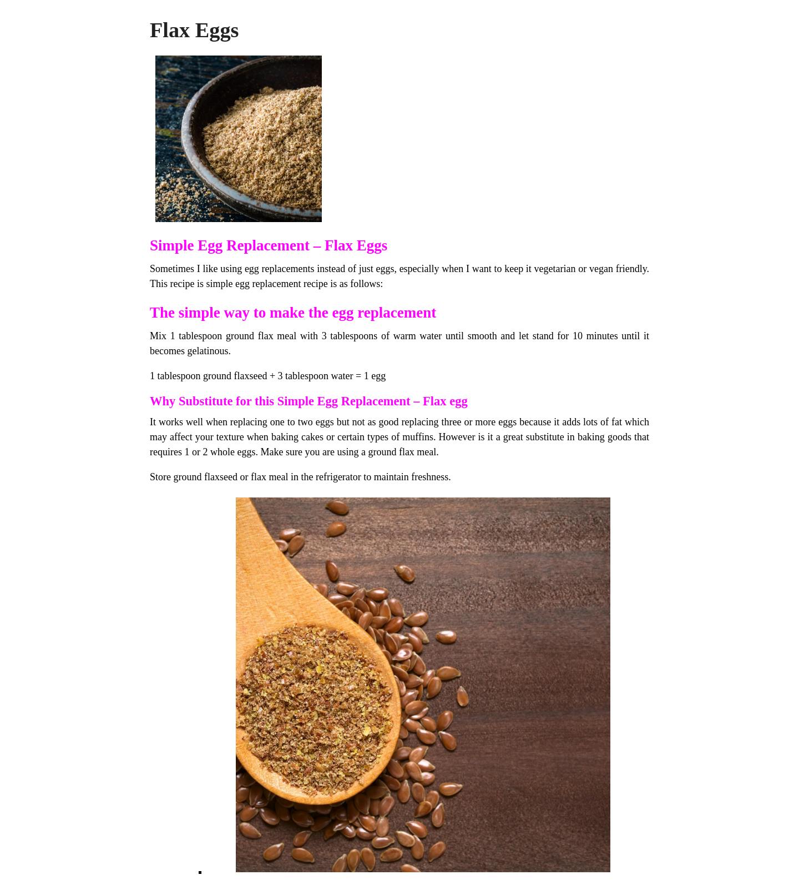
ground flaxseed (235, 375)
